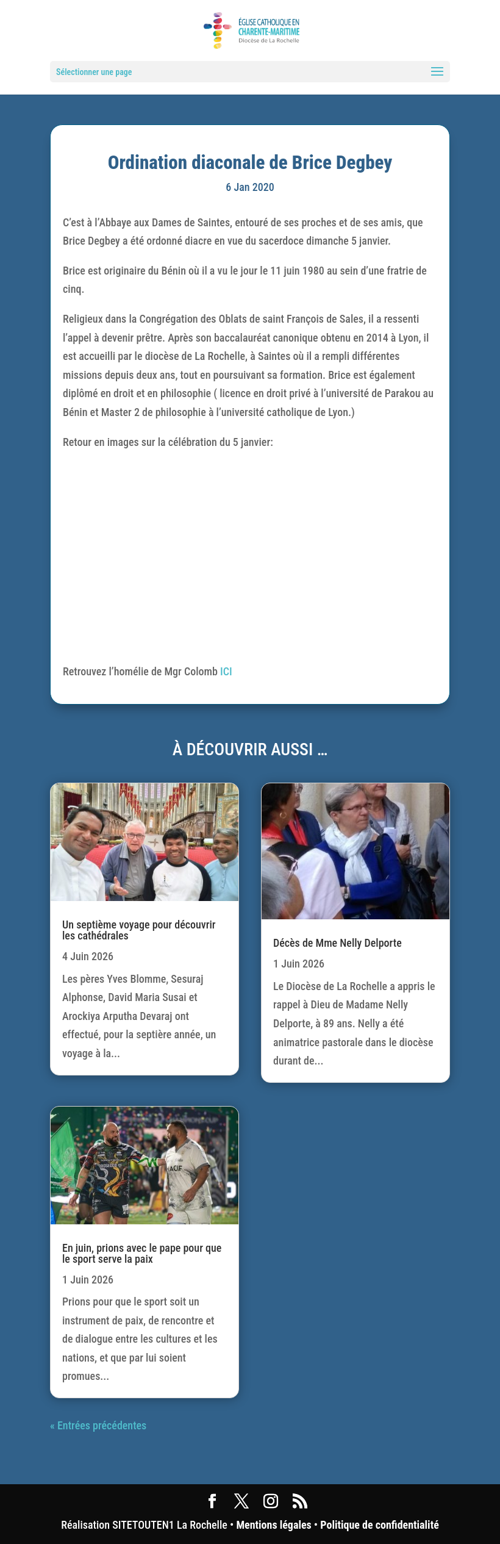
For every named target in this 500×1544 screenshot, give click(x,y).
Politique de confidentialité (379, 1524)
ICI (226, 671)
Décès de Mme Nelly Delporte (337, 942)
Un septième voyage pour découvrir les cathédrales (138, 930)
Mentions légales (273, 1524)
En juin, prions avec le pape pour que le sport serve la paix (141, 1253)
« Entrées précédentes (98, 1425)
